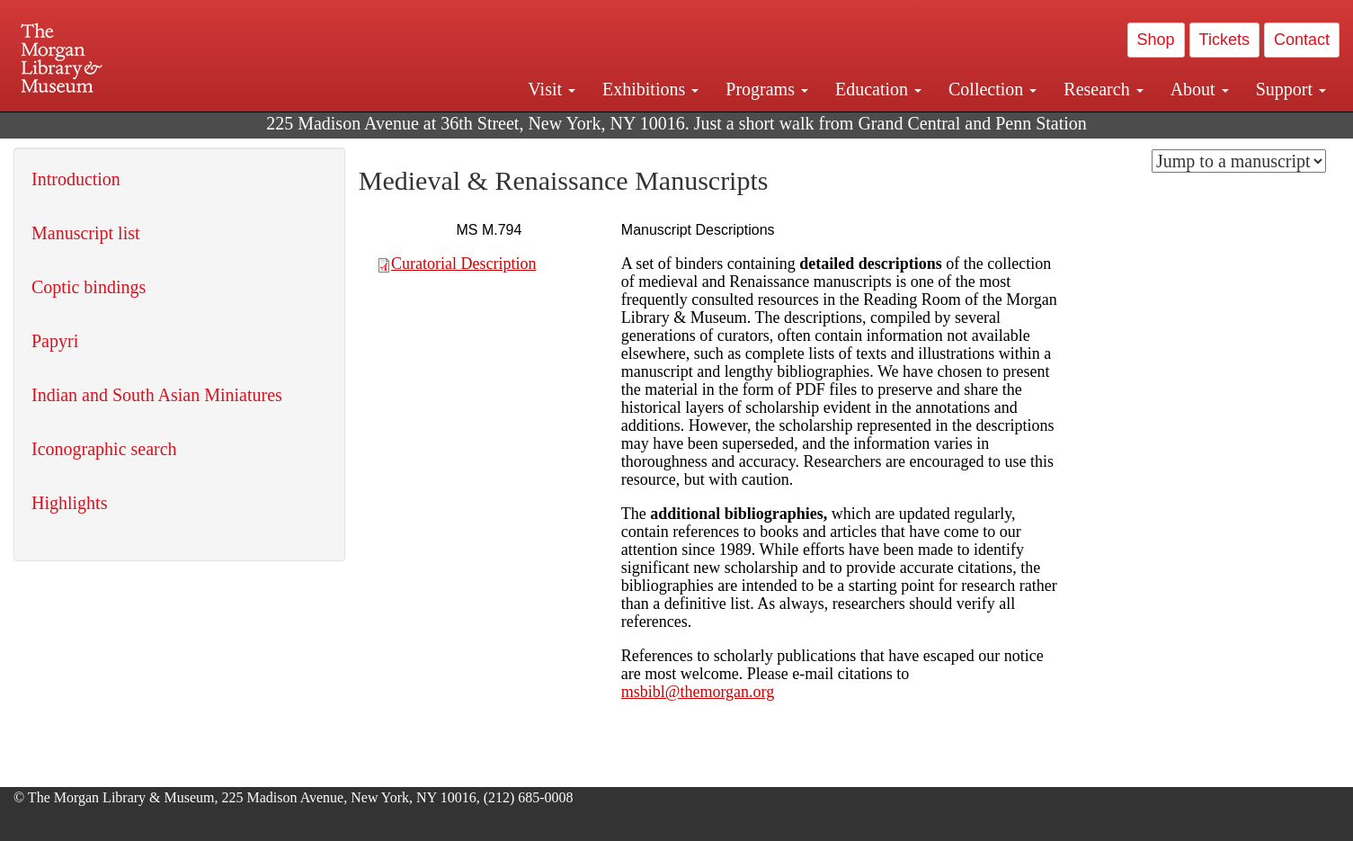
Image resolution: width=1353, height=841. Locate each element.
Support (1291, 89)
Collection (992, 89)
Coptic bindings (88, 287)
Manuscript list (85, 233)
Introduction (75, 179)
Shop (1156, 40)
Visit (551, 89)
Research (1103, 89)
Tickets (1224, 40)
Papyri (54, 341)
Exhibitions (650, 89)
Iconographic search (104, 449)
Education (878, 89)
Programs (766, 89)
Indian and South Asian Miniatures (156, 395)
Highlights (69, 503)
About (1200, 89)
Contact (1302, 40)
